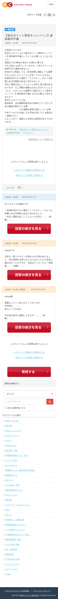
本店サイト (9, 480)
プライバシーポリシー (42, 591)
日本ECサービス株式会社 (29, 595)
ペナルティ (28, 132)
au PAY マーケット (12, 435)
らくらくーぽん (11, 460)
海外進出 (8, 500)
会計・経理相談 (11, 549)
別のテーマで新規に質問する (29, 175)
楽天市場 (10, 187)
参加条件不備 (13, 132)
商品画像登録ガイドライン (15, 524)
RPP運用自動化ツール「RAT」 (17, 455)
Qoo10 (8, 440)
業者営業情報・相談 (13, 539)
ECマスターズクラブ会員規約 (17, 591)
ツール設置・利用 (12, 485)
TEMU (7, 509)
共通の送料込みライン (14, 490)
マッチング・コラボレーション (17, 505)
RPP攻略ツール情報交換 (14, 519)
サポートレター (11, 569)
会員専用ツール (11, 475)
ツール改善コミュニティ (15, 529)
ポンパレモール (11, 465)
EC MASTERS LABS (12, 559)
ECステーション (11, 495)
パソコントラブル (12, 564)
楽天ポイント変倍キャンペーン (34, 129)
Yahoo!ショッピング (13, 430)
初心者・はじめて (12, 420)
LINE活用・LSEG (11, 450)
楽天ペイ (8, 514)
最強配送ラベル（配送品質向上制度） (20, 470)
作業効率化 (9, 554)
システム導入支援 (12, 544)
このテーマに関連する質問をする (29, 170)
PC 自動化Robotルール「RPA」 (17, 534)
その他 (7, 574)
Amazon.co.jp (11, 445)
